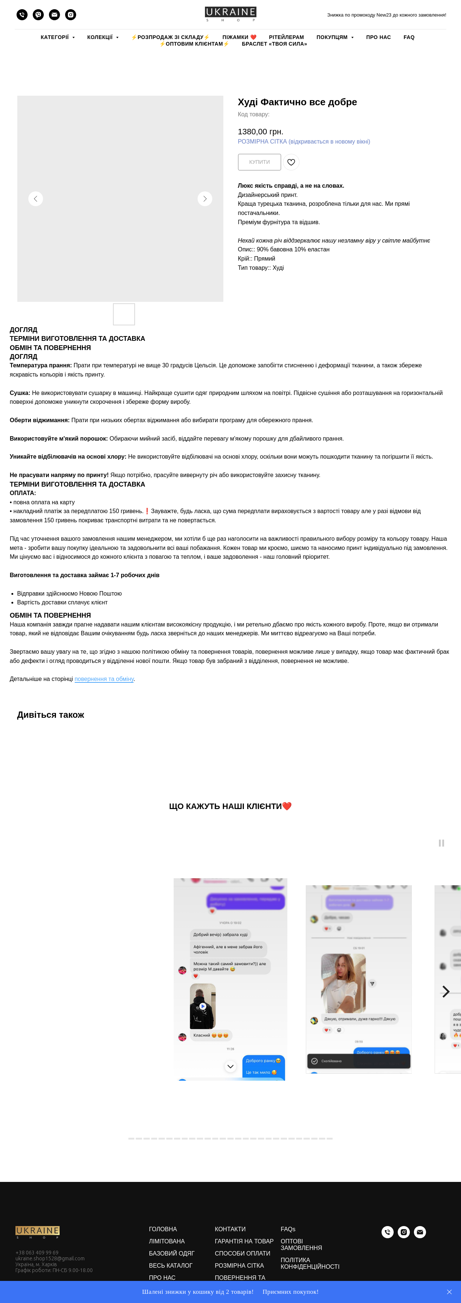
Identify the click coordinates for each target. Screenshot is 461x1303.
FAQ (409, 37)
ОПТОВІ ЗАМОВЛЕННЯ (301, 1244)
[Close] (449, 1292)
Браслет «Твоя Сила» (274, 44)
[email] (54, 14)
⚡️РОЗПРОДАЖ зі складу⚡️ (170, 37)
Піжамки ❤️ (239, 37)
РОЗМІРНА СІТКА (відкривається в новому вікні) (304, 141)
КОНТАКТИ (230, 1229)
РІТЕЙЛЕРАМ (286, 37)
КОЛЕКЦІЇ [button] (100, 37)
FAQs (288, 1229)
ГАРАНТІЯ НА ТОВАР (244, 1241)
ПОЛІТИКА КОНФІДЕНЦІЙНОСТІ (310, 1263)
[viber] (38, 14)
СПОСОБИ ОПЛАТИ (242, 1253)
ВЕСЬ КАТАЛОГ (170, 1266)
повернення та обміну (104, 679)
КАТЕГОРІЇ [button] (55, 37)
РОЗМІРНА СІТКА (239, 1266)
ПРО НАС (378, 37)
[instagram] (70, 14)
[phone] (22, 14)
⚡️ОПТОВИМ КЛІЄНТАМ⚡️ (194, 44)
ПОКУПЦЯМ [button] (332, 37)
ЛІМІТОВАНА (167, 1241)
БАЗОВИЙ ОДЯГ (172, 1253)
